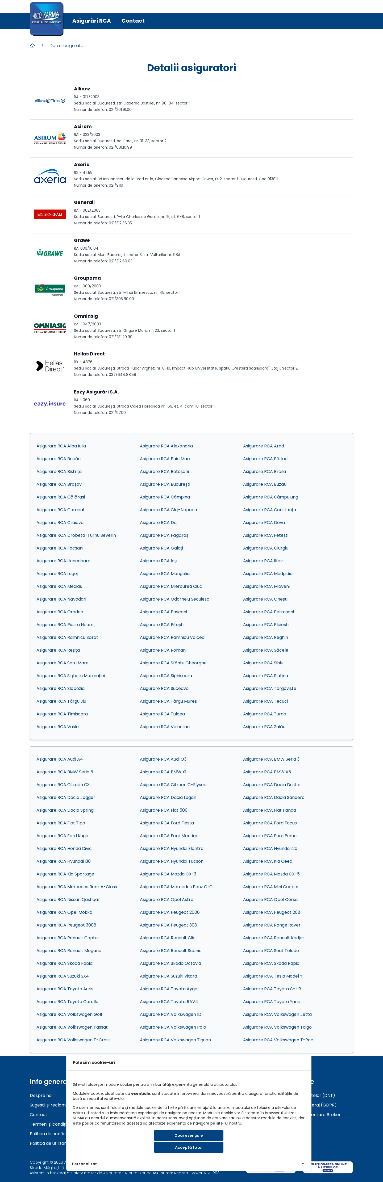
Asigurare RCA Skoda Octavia (170, 963)
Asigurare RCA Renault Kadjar (273, 938)
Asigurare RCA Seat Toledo (271, 951)
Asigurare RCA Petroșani (268, 612)
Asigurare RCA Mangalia (165, 574)
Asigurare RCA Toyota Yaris (271, 1002)
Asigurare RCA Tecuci (265, 701)
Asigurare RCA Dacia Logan (168, 797)
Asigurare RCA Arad (263, 446)
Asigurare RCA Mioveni (266, 586)
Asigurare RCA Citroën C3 (63, 785)
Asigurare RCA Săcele (265, 650)
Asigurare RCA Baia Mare (166, 459)
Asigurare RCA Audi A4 (59, 759)
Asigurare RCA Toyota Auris (64, 989)
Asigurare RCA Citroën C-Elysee (173, 785)
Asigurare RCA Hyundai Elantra (171, 848)
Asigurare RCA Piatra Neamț (65, 625)
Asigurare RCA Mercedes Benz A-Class (76, 887)
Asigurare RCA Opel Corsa (270, 899)
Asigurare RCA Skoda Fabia (64, 963)
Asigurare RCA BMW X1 (163, 772)
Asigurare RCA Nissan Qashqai (67, 899)
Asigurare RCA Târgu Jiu (61, 701)
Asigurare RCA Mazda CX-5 (271, 874)
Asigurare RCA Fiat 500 (164, 810)
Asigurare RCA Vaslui (57, 727)
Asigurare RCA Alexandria (166, 446)
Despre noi (41, 1095)
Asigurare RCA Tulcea (162, 714)
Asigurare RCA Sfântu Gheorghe (173, 663)
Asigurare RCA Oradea (59, 612)
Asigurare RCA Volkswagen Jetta (277, 1014)
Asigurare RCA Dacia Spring (65, 810)
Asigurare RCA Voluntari (165, 727)
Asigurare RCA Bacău (58, 459)
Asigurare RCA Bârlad (265, 459)
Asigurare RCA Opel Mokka (64, 912)
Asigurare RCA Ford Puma (270, 836)
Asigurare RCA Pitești (162, 625)
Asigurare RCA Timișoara (62, 714)
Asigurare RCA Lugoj (57, 574)
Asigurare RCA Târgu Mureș (168, 701)
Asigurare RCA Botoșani (164, 471)
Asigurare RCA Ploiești (266, 625)
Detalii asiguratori (68, 46)
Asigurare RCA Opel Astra (166, 899)
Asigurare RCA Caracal (60, 510)
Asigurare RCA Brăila (264, 471)
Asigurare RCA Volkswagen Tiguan (175, 1040)
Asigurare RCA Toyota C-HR (272, 989)
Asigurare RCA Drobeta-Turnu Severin (76, 535)
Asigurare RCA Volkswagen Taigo (277, 1027)
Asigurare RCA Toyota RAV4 (169, 1002)
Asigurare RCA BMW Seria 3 (271, 759)
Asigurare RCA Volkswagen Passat (72, 1027)
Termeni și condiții (48, 1124)
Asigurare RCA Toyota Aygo (168, 989)
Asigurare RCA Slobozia (60, 688)
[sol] (327, 1167)
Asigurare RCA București (165, 484)
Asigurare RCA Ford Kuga (62, 836)
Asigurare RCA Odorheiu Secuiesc (174, 599)
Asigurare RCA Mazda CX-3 (168, 874)
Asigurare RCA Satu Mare (62, 663)
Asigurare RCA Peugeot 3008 (66, 925)
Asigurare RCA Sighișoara (166, 676)
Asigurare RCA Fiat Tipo (60, 823)
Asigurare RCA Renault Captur (67, 938)
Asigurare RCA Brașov (59, 484)
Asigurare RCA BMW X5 (267, 772)
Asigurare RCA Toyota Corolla (67, 1002)
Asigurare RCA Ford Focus (270, 823)
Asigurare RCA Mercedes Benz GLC (176, 887)
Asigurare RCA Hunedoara (63, 561)
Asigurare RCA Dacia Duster (272, 785)
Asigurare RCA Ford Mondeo (169, 836)
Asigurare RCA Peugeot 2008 (170, 912)
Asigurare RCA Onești (265, 599)
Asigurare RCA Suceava (164, 688)
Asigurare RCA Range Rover (272, 925)
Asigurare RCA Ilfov (263, 561)
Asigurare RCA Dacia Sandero (274, 797)
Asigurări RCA (91, 20)
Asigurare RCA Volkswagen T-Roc (278, 1040)
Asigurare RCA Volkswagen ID (170, 1014)
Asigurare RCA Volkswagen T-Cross (73, 1040)
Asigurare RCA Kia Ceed (267, 861)
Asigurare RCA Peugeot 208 (271, 912)
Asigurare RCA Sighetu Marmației (70, 676)
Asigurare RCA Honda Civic (64, 848)
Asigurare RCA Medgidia (268, 574)
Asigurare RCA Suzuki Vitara (168, 976)
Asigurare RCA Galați (161, 548)
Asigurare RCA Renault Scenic (171, 951)
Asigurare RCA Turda (264, 714)
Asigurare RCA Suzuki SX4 (62, 976)
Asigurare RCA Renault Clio (167, 938)
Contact (133, 20)
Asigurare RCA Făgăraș (164, 535)
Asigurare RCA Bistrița (59, 471)
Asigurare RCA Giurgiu (265, 548)
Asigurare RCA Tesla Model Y (272, 976)
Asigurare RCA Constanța (269, 510)
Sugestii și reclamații (51, 1105)
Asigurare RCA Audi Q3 (163, 759)
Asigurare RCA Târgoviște (269, 688)
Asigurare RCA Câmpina (165, 497)
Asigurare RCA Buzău (264, 484)
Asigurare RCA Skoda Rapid (271, 963)
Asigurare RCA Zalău (264, 727)
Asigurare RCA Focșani (59, 548)
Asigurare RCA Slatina (265, 676)
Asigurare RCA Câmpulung (270, 497)
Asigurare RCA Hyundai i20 (270, 848)
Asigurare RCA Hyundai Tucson (171, 861)
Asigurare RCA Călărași (60, 497)
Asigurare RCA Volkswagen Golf (69, 1014)
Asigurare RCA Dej (158, 522)
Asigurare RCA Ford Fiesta (167, 823)
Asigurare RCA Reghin (265, 637)
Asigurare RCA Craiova (60, 522)
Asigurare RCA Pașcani (163, 612)
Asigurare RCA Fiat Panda (269, 810)
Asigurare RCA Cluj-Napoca (168, 510)
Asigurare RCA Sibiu (263, 663)
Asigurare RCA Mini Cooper (271, 887)
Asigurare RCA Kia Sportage (65, 874)
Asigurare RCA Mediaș (59, 586)
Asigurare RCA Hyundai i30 (63, 861)
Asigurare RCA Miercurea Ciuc (171, 586)
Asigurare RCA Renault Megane (68, 951)
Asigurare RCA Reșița (58, 650)
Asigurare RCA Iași (158, 561)
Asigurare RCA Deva (264, 522)
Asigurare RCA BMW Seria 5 (64, 772)
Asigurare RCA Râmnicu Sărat (67, 637)
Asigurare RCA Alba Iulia (61, 446)
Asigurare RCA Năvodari (61, 599)
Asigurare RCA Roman (163, 650)
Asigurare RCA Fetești (265, 535)
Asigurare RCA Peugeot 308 (168, 925)
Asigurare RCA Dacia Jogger (65, 797)
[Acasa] (32, 45)
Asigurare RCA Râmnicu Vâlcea (172, 637)
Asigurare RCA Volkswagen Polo (173, 1027)
